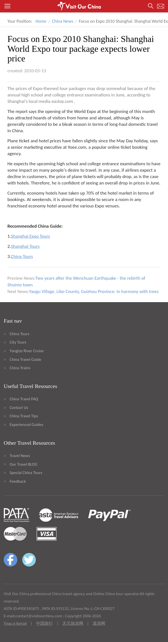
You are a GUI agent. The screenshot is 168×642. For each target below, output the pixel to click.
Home (41, 21)
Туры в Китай (15, 623)
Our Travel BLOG (23, 464)
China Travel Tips (24, 416)
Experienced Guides (26, 424)
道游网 (99, 623)
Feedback (18, 481)
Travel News (20, 455)
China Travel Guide (25, 359)
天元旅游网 (72, 623)
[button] (84, 6)
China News (62, 21)
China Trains (20, 367)
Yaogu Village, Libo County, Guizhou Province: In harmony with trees (94, 291)
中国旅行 (44, 623)
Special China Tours (26, 472)
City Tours (18, 342)
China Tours (19, 333)
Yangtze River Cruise (27, 350)
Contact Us (19, 407)
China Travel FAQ (24, 399)
